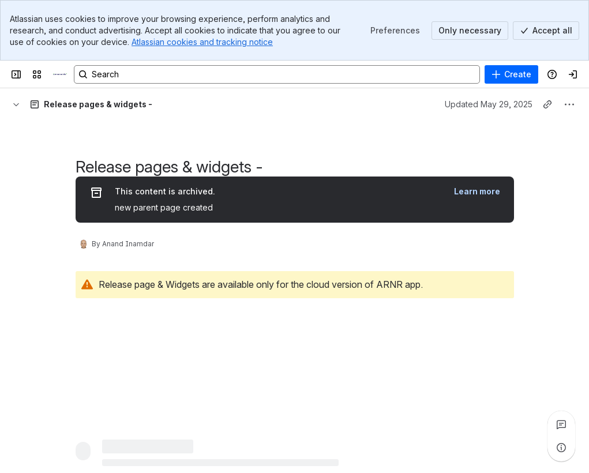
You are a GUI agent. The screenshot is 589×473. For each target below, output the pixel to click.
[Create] (511, 74)
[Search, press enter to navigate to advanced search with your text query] (277, 74)
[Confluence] (60, 74)
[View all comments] (561, 424)
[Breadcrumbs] (16, 104)
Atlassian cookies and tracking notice (202, 42)
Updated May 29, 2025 (488, 104)
